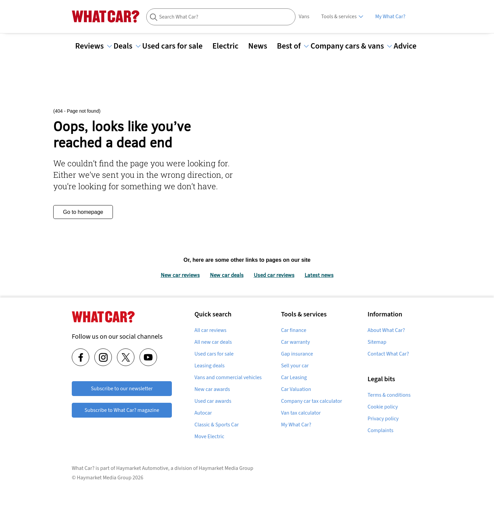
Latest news (319, 274)
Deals (127, 46)
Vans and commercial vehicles (228, 377)
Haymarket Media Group (226, 474)
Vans (304, 16)
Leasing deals (209, 365)
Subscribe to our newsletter (122, 388)
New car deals (227, 274)
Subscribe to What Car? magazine (122, 410)
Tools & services (339, 16)
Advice (409, 46)
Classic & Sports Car (216, 424)
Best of (293, 46)
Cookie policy (383, 406)
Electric (229, 46)
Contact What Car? (388, 353)
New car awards (212, 389)
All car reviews (210, 330)
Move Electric (209, 436)
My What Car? (390, 16)
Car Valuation (296, 389)
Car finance (293, 330)
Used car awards (212, 401)
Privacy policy (383, 430)
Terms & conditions (389, 395)
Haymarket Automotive (142, 474)
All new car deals (213, 342)
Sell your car (295, 365)
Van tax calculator (301, 413)
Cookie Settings (383, 418)
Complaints (381, 442)
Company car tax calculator (311, 401)
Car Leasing (294, 377)
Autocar (203, 413)
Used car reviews (274, 274)
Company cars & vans (351, 46)
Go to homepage (83, 212)
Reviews (93, 46)
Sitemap (377, 342)
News (261, 46)
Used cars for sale (176, 46)
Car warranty (295, 342)
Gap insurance (297, 353)
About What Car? (386, 330)
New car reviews (180, 274)
